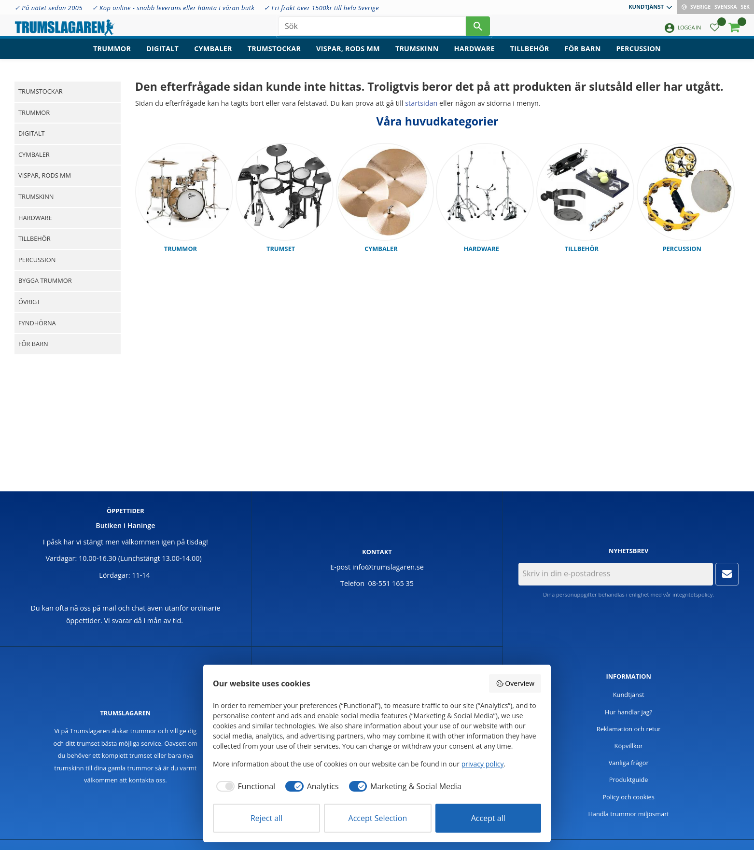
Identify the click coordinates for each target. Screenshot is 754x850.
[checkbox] (244, 786)
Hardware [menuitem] (474, 55)
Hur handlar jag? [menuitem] (628, 712)
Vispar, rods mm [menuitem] (348, 55)
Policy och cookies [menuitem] (628, 797)
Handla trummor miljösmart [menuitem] (628, 813)
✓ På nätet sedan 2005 (48, 7)
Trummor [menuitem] (112, 55)
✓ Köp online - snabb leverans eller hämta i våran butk (173, 7)
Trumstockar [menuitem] (274, 55)
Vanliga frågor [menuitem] (629, 762)
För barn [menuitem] (583, 55)
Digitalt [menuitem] (162, 55)
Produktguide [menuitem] (628, 779)
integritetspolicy (692, 594)
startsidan (421, 103)
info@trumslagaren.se (388, 566)
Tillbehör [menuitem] (529, 55)
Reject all (266, 818)
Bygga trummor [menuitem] (45, 280)
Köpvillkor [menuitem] (628, 745)
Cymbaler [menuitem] (213, 55)
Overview (515, 683)
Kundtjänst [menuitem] (646, 6)
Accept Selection (378, 818)
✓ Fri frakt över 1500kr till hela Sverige (321, 7)
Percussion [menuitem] (638, 55)
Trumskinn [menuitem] (417, 55)
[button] (714, 31)
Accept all (488, 818)
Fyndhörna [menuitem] (37, 323)
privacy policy (482, 763)
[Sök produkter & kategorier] (372, 29)
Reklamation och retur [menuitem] (629, 729)
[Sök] (478, 29)
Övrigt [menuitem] (29, 301)
